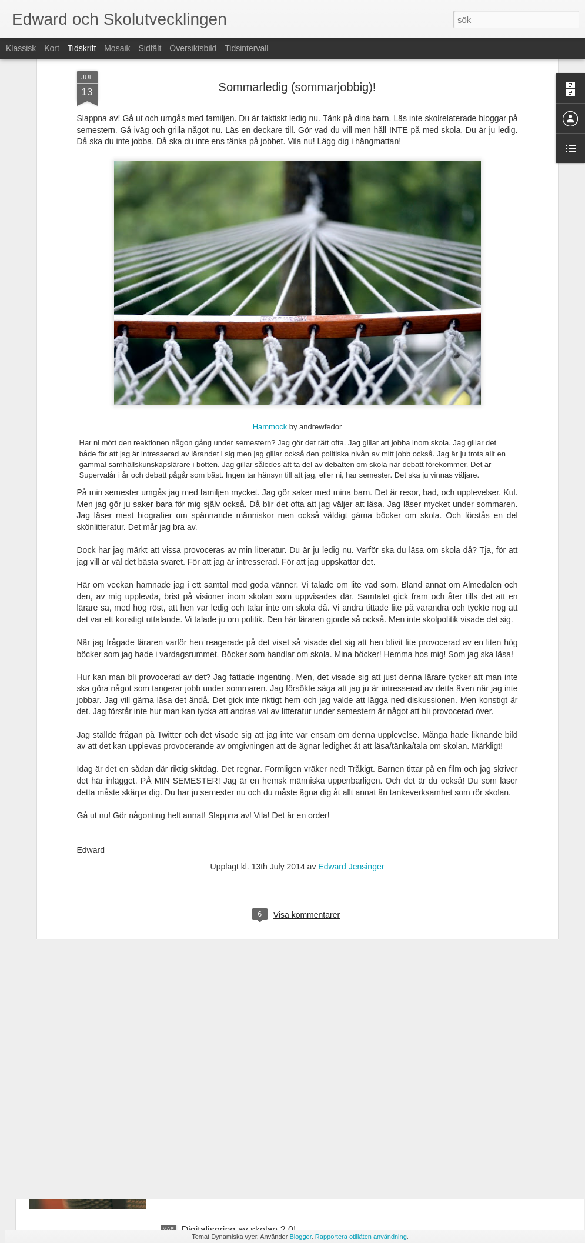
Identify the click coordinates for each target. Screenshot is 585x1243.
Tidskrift (82, 48)
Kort (51, 48)
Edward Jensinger (351, 752)
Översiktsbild (192, 48)
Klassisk (21, 48)
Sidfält (149, 48)
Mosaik (117, 48)
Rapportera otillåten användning (361, 1236)
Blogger (300, 1236)
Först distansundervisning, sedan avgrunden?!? (281, 963)
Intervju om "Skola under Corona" (251, 1096)
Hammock (270, 311)
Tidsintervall (246, 48)
